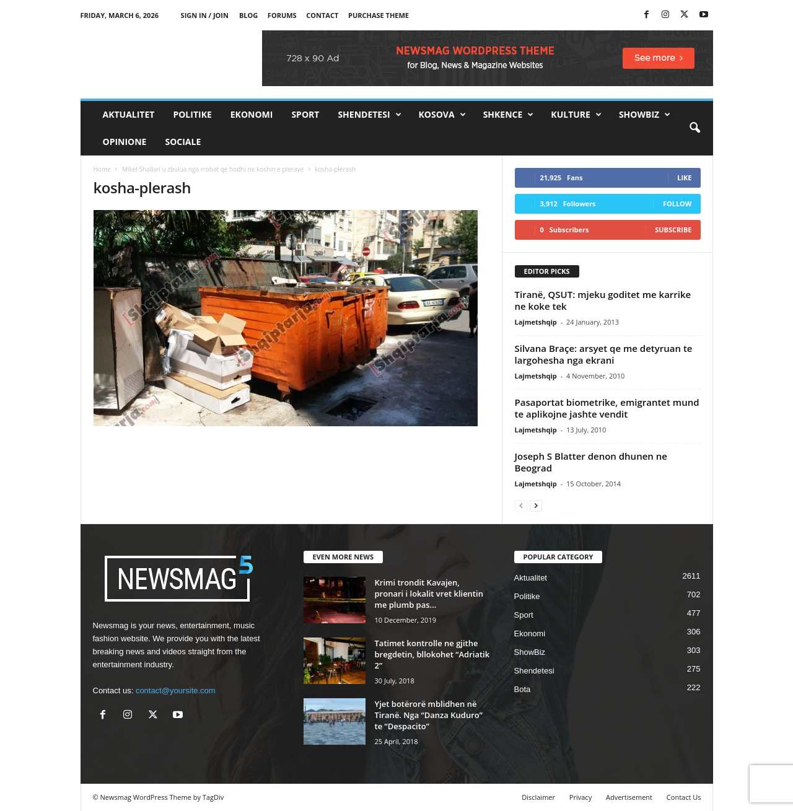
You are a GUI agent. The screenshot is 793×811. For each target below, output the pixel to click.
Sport (305, 114)
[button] (694, 128)
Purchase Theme (378, 15)
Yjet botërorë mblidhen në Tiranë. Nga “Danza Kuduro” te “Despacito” (429, 715)
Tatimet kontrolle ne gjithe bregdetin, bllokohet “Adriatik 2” (432, 654)
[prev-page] (521, 505)
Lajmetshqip (536, 322)
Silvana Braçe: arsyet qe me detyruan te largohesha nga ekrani (604, 354)
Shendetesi (369, 114)
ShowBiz (644, 114)
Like (684, 177)
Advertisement (629, 797)
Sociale (183, 141)
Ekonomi (251, 114)
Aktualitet (129, 114)
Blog (248, 15)
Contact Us (684, 797)
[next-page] (536, 505)
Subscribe (673, 229)
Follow (677, 203)
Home (102, 169)
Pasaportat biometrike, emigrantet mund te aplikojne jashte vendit (607, 408)
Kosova (442, 114)
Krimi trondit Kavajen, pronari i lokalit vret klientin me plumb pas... (429, 593)
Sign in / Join (205, 15)
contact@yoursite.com (176, 690)
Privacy (580, 797)
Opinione (125, 141)
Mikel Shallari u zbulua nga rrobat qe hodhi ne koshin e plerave (213, 169)
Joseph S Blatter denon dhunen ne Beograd (591, 462)
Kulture (576, 114)
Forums (282, 15)
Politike (192, 114)
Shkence (508, 114)
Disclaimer (538, 797)
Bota (522, 689)
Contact (322, 15)
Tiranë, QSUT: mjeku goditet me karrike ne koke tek (603, 300)
